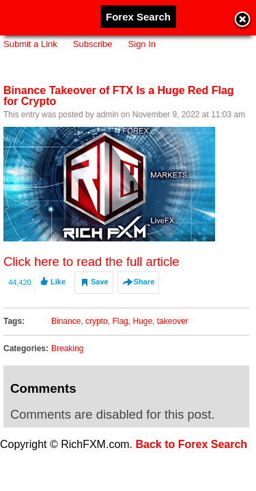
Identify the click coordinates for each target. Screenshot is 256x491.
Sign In (142, 44)
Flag (120, 321)
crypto (96, 321)
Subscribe (93, 44)
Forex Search (138, 17)
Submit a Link (30, 44)
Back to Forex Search (192, 444)
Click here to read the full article (91, 261)
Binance (66, 321)
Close (242, 20)
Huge (142, 321)
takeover (172, 321)
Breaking (67, 348)
